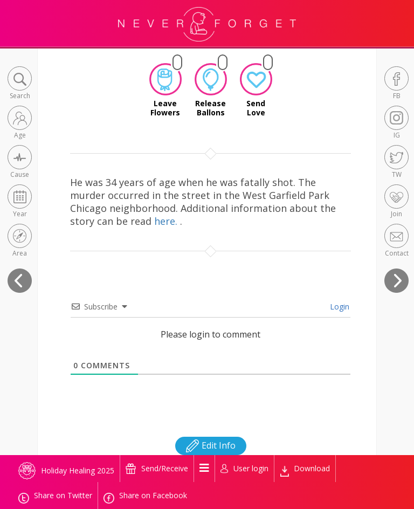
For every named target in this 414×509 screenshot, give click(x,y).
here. (167, 221)
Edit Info (211, 445)
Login (338, 306)
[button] (19, 83)
